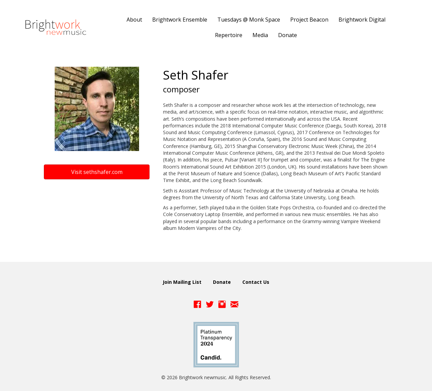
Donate (222, 282)
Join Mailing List (182, 282)
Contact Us (255, 282)
